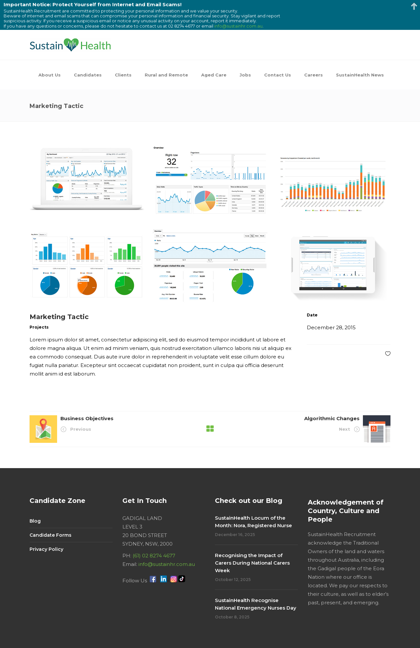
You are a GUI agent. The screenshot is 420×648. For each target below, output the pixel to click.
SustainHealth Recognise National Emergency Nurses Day (255, 604)
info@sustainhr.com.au (166, 564)
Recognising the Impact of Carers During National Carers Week (252, 562)
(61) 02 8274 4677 (154, 555)
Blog (35, 521)
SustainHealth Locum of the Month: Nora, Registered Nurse (253, 522)
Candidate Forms (51, 535)
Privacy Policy (46, 549)
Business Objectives (87, 418)
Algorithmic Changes (332, 418)
